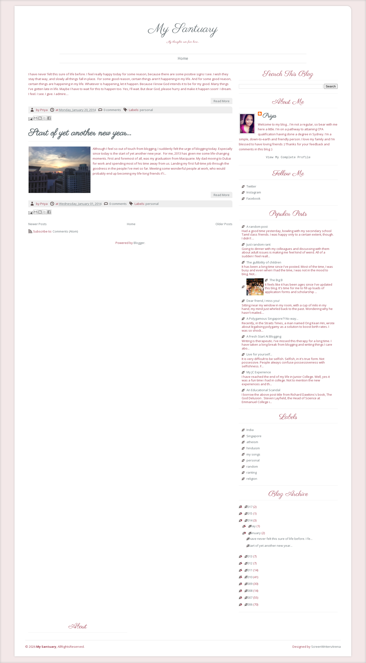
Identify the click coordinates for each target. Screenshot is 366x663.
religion (251, 479)
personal (146, 110)
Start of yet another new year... (79, 133)
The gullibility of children (263, 263)
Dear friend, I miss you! (263, 302)
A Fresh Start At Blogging (263, 337)
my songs (253, 455)
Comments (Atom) (65, 231)
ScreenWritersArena (326, 647)
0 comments (112, 110)
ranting (251, 473)
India (250, 431)
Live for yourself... (259, 355)
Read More (222, 101)
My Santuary (183, 28)
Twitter (251, 187)
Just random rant (258, 245)
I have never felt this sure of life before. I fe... (280, 540)
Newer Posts (37, 224)
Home (183, 58)
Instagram (253, 193)
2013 (249, 557)
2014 (249, 521)
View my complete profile (288, 158)
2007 (249, 598)
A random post (257, 227)
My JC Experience (258, 373)
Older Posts (224, 224)
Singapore (253, 437)
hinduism (253, 449)
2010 (249, 578)
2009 (249, 585)
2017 (249, 508)
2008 (249, 591)
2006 (249, 605)
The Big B (276, 281)
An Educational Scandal (263, 391)
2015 (249, 514)
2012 (249, 564)
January (255, 534)
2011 (249, 571)
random (252, 467)
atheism (252, 443)
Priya (269, 116)
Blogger (139, 243)
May (253, 527)
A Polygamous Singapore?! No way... (272, 319)
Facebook (253, 199)
